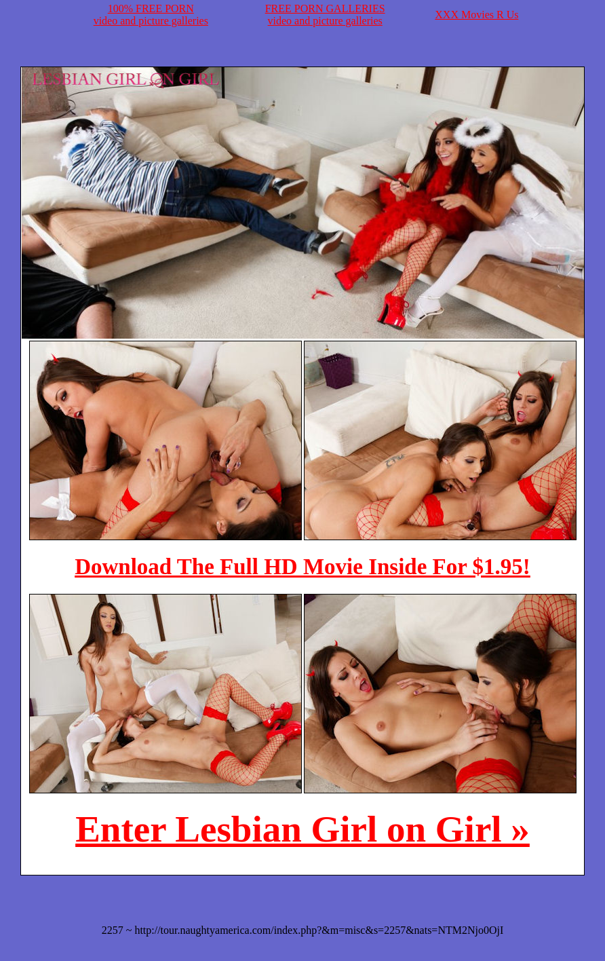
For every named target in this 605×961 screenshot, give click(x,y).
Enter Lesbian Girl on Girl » (302, 829)
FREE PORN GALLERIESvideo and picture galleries (325, 14)
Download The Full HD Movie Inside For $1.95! (302, 566)
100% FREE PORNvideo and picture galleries (151, 14)
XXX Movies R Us (476, 14)
